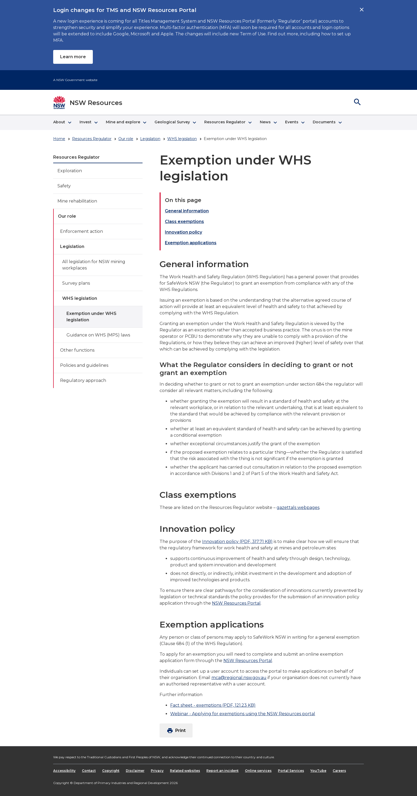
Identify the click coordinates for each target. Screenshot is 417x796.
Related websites (185, 771)
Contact (89, 771)
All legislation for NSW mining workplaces (93, 265)
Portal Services (291, 771)
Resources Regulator (91, 138)
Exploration (69, 170)
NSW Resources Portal (236, 603)
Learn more (73, 56)
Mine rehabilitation (77, 201)
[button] (62, 122)
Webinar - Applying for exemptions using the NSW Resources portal (242, 713)
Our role (125, 138)
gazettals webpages (298, 507)
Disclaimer (135, 771)
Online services (258, 771)
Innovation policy (183, 232)
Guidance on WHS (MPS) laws (98, 335)
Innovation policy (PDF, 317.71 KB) (237, 541)
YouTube (318, 771)
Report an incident (222, 771)
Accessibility (64, 771)
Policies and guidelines (84, 365)
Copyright (110, 771)
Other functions (77, 350)
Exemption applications (190, 242)
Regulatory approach (83, 380)
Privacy (157, 771)
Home (59, 138)
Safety (64, 185)
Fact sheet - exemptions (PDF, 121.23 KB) (213, 705)
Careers (339, 771)
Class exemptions (184, 221)
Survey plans (76, 283)
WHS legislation (182, 138)
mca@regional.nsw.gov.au (238, 677)
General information (187, 210)
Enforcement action (81, 231)
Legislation (150, 138)
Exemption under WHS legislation (91, 316)
